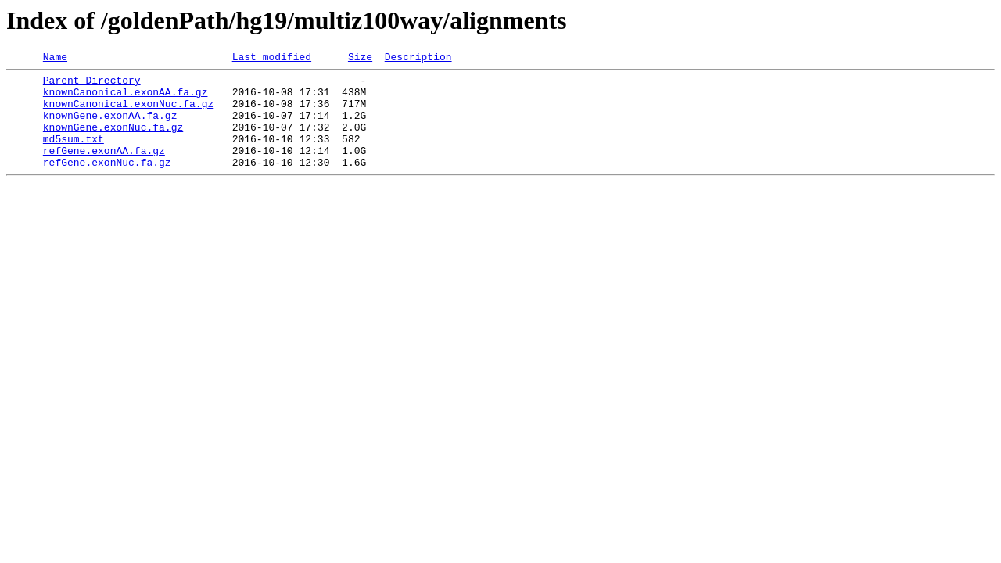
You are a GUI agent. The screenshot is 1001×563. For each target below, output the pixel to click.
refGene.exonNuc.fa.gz (107, 183)
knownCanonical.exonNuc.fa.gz (128, 113)
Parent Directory (92, 84)
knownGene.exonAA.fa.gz (110, 127)
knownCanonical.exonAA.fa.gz (125, 98)
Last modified (271, 59)
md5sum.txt (73, 155)
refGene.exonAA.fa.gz (104, 169)
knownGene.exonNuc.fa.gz (113, 141)
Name (55, 59)
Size (360, 59)
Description (418, 59)
